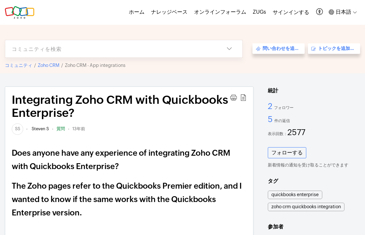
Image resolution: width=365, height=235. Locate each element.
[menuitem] (290, 12)
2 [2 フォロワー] (271, 106)
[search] (110, 48)
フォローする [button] (287, 152)
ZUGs (259, 12)
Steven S (40, 128)
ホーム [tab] (136, 12)
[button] (320, 12)
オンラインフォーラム (220, 12)
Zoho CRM (48, 65)
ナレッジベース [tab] (169, 12)
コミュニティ (18, 65)
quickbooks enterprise (295, 194)
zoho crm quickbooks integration (306, 206)
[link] (17, 128)
